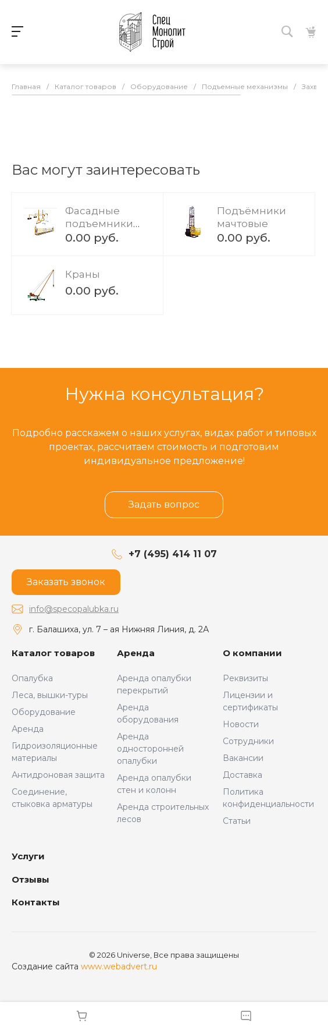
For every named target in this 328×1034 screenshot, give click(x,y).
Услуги (28, 856)
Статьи (237, 821)
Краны (82, 274)
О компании (252, 652)
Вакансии (243, 758)
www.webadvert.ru (119, 966)
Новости (241, 724)
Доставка (242, 775)
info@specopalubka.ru (74, 609)
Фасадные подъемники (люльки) (99, 223)
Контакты (36, 902)
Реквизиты (245, 678)
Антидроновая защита (58, 775)
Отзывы (30, 879)
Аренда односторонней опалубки (150, 748)
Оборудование (44, 712)
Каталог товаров (53, 652)
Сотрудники (248, 741)
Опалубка (32, 678)
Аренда (28, 729)
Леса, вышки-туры (50, 695)
